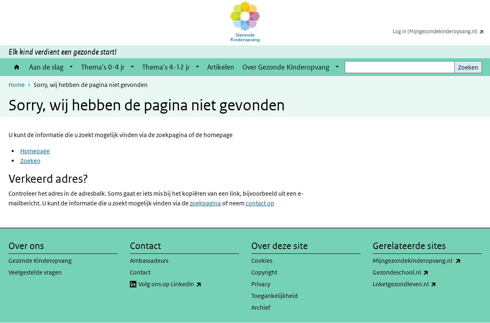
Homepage (35, 151)
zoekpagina (205, 203)
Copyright (264, 272)
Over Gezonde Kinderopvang (285, 67)
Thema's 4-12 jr (166, 67)
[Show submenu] (71, 67)
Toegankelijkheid (274, 296)
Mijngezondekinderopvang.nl (427, 261)
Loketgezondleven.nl (422, 284)
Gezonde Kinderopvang (40, 260)
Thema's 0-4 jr (103, 67)
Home (16, 67)
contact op (260, 203)
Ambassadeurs (149, 260)
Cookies (261, 260)
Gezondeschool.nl (418, 272)
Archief (260, 307)
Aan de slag (46, 67)
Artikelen (220, 67)
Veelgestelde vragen (35, 272)
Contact (140, 272)
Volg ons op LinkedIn (187, 284)
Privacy (260, 284)
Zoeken (468, 67)
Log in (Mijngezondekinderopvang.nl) (441, 31)
